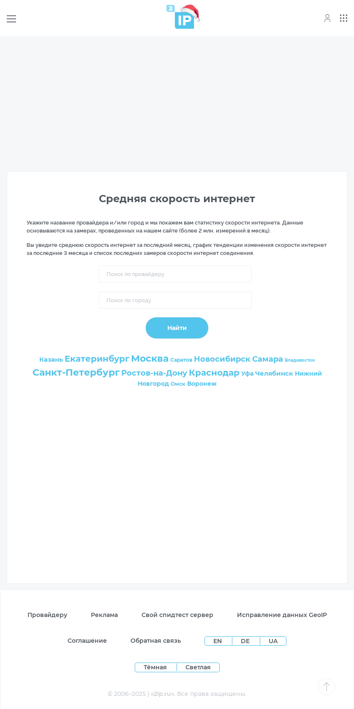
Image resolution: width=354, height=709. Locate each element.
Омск (178, 384)
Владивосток (300, 360)
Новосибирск (222, 359)
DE (246, 641)
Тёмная (155, 667)
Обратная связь (156, 640)
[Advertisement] (177, 102)
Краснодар (214, 373)
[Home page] (180, 16)
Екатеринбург (97, 359)
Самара (267, 359)
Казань (51, 359)
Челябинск (274, 373)
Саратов (181, 360)
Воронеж (202, 383)
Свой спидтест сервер (177, 615)
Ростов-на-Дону (154, 373)
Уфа (247, 373)
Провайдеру (47, 615)
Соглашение (87, 640)
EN (218, 641)
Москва (150, 358)
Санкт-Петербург (76, 372)
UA (273, 641)
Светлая (198, 667)
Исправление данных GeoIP (282, 615)
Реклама (104, 615)
